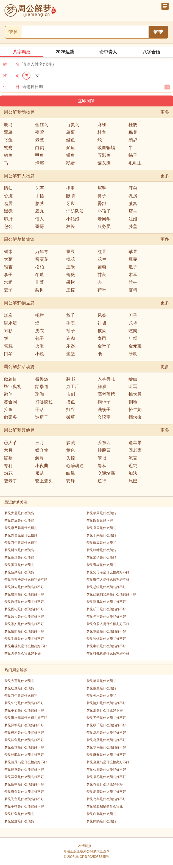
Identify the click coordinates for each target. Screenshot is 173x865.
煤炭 (8, 315)
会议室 (104, 417)
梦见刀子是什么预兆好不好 (106, 718)
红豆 (101, 251)
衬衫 (8, 330)
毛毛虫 (135, 163)
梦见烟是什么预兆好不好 (105, 710)
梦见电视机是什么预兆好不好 (25, 646)
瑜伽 (39, 394)
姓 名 (11, 64)
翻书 (70, 379)
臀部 (101, 203)
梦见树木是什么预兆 (19, 550)
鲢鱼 (70, 140)
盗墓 (8, 458)
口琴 (8, 353)
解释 (39, 458)
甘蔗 (101, 274)
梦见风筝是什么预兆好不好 (24, 725)
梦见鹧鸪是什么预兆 (101, 821)
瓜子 (133, 267)
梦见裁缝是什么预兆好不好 (106, 631)
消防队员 (75, 211)
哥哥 (39, 226)
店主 (133, 211)
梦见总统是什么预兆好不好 (106, 587)
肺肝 (8, 218)
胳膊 (39, 203)
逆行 (101, 481)
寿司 (101, 338)
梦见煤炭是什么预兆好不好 (106, 732)
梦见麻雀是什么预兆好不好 (106, 755)
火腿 (39, 346)
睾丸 (39, 211)
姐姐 (133, 218)
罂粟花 (41, 259)
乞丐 (39, 188)
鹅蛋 (70, 163)
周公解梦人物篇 (19, 175)
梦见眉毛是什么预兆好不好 (106, 777)
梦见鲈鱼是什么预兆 (19, 814)
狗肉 (70, 338)
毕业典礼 (12, 386)
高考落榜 (106, 394)
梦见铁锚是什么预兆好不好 (106, 639)
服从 (39, 473)
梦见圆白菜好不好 (100, 520)
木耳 (133, 274)
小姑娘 (72, 218)
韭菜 (39, 282)
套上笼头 (44, 481)
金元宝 (135, 346)
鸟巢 (133, 132)
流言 (133, 458)
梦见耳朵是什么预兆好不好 (24, 777)
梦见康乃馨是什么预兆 (20, 528)
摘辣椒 (135, 417)
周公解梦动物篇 (19, 112)
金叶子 (104, 346)
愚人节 (10, 442)
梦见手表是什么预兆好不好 (24, 639)
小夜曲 (41, 465)
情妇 (8, 188)
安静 (70, 481)
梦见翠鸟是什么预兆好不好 (106, 747)
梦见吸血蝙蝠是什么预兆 (105, 806)
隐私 (101, 465)
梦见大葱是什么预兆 (19, 513)
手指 (39, 195)
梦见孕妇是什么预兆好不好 (24, 624)
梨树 (39, 290)
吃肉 (133, 330)
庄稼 (70, 290)
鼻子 (101, 195)
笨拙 (101, 458)
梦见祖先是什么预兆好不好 (24, 587)
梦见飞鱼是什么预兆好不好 (24, 799)
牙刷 (133, 353)
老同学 (104, 218)
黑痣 (8, 211)
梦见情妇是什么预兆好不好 (24, 631)
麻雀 (101, 124)
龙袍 (133, 323)
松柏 (39, 267)
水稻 (8, 282)
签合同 (10, 402)
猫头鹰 (104, 163)
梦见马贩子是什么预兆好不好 (25, 580)
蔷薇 (70, 274)
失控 (70, 458)
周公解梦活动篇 (19, 366)
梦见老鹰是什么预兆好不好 (106, 792)
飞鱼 (8, 140)
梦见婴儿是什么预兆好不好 (106, 602)
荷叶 (101, 290)
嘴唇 (8, 203)
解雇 (101, 386)
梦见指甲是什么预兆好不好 (24, 784)
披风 (101, 330)
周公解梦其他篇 (19, 430)
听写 (133, 386)
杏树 (133, 290)
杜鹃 (133, 124)
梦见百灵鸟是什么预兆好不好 (25, 762)
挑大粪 (135, 394)
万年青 (41, 251)
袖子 (70, 330)
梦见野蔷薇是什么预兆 (20, 535)
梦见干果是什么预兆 (101, 535)
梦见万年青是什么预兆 (20, 543)
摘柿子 (104, 402)
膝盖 (133, 226)
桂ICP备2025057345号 (92, 857)
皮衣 (39, 330)
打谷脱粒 (44, 402)
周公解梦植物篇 (19, 239)
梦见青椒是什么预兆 (101, 565)
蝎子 (133, 155)
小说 (39, 353)
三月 (39, 442)
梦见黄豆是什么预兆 (19, 565)
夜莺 (39, 132)
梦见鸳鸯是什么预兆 (19, 821)
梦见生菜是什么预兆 (19, 557)
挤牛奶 (135, 409)
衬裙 (101, 323)
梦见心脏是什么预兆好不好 (106, 769)
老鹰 (39, 140)
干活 (39, 409)
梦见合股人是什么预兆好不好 (108, 624)
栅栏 (39, 315)
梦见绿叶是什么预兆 (101, 550)
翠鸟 (8, 132)
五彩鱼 (104, 155)
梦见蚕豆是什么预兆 (101, 528)
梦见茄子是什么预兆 (101, 557)
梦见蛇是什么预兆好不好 (105, 784)
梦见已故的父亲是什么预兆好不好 (111, 594)
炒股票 (104, 450)
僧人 (39, 218)
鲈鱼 (70, 147)
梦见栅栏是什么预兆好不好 (24, 732)
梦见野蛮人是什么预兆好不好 (108, 580)
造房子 (41, 417)
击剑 (70, 394)
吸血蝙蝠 (106, 147)
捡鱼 (8, 409)
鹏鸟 (8, 124)
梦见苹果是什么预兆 (101, 513)
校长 (70, 226)
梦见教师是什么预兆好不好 (24, 602)
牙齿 (70, 203)
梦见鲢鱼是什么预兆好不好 (24, 792)
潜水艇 (10, 323)
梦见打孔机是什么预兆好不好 (108, 653)
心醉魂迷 (75, 465)
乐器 (70, 346)
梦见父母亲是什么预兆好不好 (108, 572)
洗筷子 (104, 409)
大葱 (8, 259)
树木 (8, 251)
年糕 (133, 338)
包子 (39, 338)
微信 (8, 394)
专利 (8, 465)
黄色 (70, 450)
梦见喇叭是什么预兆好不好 (106, 646)
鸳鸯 (8, 147)
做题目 (10, 379)
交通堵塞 (106, 473)
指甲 (70, 188)
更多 (164, 112)
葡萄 (101, 267)
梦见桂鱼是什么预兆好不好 (24, 740)
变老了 (10, 481)
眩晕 (70, 473)
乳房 (133, 195)
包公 (8, 226)
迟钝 (133, 465)
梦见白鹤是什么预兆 (101, 814)
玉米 (70, 267)
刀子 (133, 315)
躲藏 (70, 442)
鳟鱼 (70, 155)
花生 (101, 259)
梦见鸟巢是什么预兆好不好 (106, 799)
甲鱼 (39, 155)
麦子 (8, 290)
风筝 (101, 315)
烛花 (8, 473)
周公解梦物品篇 (19, 302)
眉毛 (101, 188)
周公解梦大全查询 (96, 851)
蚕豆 (70, 251)
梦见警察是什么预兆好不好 (24, 594)
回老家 (135, 450)
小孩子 (104, 211)
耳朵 (133, 188)
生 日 (11, 86)
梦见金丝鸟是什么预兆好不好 (108, 762)
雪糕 (8, 346)
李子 (8, 274)
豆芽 (133, 259)
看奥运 (41, 379)
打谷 (70, 409)
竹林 (133, 282)
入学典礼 (106, 379)
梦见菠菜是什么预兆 (19, 572)
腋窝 (133, 203)
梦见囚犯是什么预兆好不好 (24, 609)
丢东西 (104, 442)
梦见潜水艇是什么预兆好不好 (25, 718)
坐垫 (70, 353)
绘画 (133, 379)
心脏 (8, 195)
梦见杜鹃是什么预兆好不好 (24, 755)
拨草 (70, 417)
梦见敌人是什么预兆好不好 (24, 616)
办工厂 (72, 386)
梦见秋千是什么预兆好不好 (106, 725)
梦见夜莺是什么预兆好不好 (24, 747)
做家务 (10, 417)
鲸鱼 (8, 155)
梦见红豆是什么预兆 (19, 520)
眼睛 (70, 195)
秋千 (70, 315)
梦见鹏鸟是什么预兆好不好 (24, 769)
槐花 (70, 259)
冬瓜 (39, 274)
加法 (133, 473)
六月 (8, 450)
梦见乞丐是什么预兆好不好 (106, 616)
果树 (70, 282)
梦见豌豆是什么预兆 (101, 543)
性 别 (11, 75)
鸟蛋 (70, 132)
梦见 (13, 32)
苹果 (133, 251)
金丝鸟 (41, 124)
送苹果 (135, 442)
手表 (70, 323)
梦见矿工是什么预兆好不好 (106, 609)
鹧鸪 (133, 140)
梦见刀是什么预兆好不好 (22, 653)
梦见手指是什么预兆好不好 (24, 806)
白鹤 (39, 147)
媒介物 (41, 450)
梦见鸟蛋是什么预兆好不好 (106, 740)
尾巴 (133, 481)
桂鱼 (101, 132)
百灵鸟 (72, 124)
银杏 (8, 267)
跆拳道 (41, 386)
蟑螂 (39, 163)
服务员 (104, 226)
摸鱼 (70, 402)
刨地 (133, 402)
